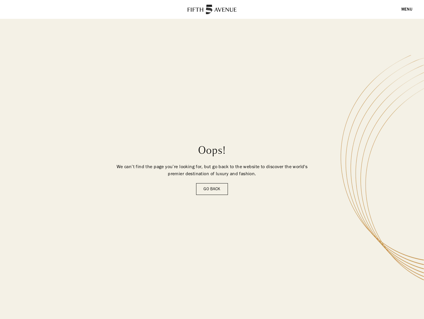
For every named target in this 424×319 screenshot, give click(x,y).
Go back (212, 188)
